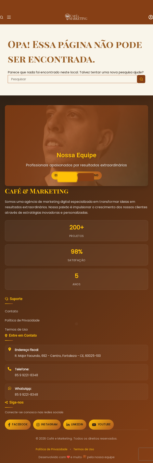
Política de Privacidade (22, 320)
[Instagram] (47, 425)
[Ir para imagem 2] (86, 177)
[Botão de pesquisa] (141, 79)
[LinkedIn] (74, 425)
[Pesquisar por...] (72, 79)
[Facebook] (18, 425)
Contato (11, 311)
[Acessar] (151, 17)
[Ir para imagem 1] (67, 177)
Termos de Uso (16, 329)
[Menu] (9, 17)
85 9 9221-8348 (26, 375)
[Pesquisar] (1, 17)
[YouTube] (101, 425)
